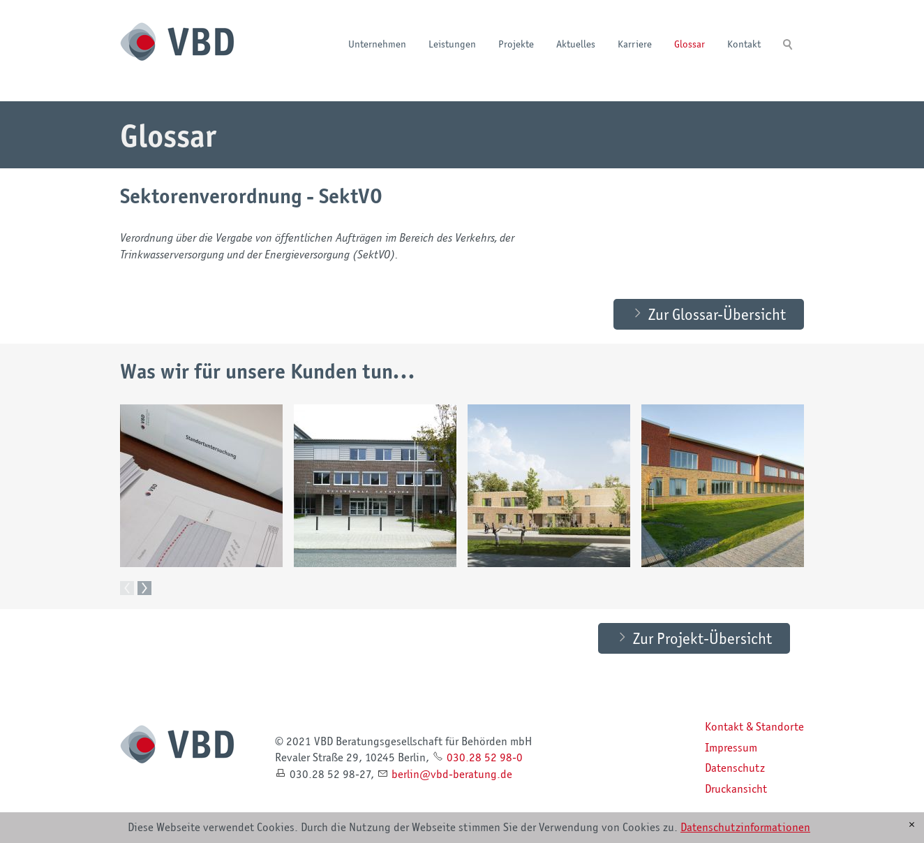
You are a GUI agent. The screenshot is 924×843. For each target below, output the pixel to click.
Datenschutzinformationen (745, 827)
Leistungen (452, 43)
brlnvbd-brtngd (452, 774)
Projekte (516, 43)
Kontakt (744, 43)
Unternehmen (377, 43)
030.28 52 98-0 (485, 757)
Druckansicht (736, 789)
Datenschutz (735, 768)
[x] (912, 825)
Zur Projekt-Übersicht (702, 637)
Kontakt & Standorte (754, 726)
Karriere (635, 43)
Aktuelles (575, 43)
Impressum (731, 747)
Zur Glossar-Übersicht (717, 313)
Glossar (689, 43)
